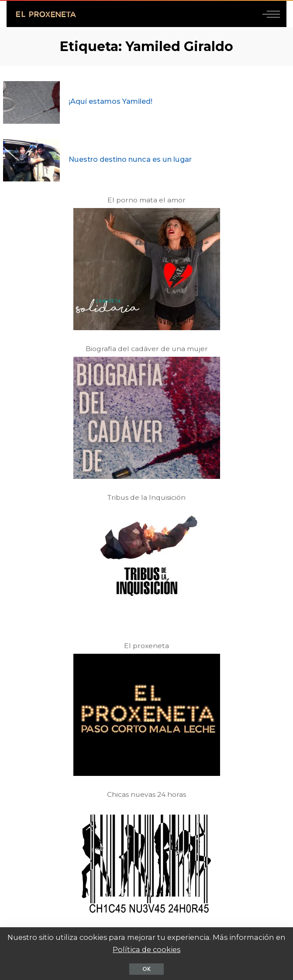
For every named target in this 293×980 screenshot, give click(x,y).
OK (146, 969)
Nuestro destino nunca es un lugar (130, 159)
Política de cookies (146, 949)
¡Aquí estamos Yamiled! (110, 101)
